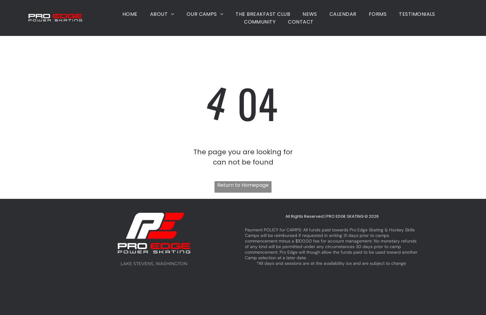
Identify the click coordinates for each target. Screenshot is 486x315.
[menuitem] (130, 14)
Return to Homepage (243, 185)
